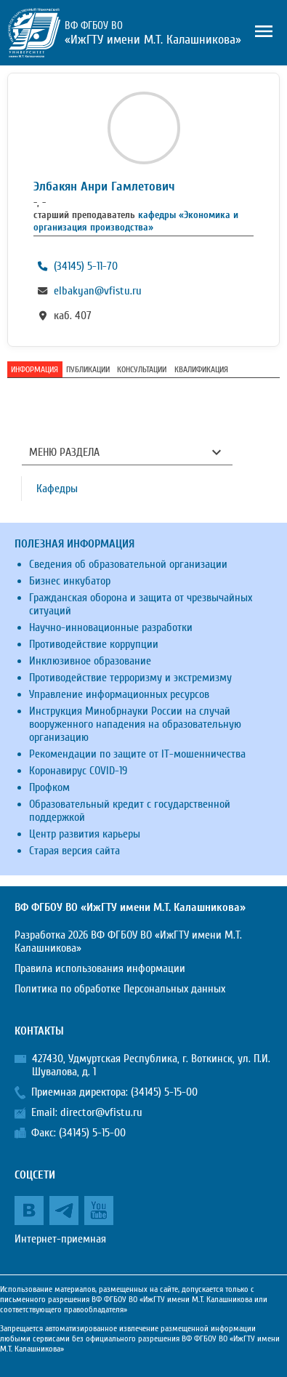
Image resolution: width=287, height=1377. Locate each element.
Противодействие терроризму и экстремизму (130, 677)
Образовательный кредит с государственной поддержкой (129, 811)
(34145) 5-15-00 (164, 1092)
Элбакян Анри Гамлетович (104, 186)
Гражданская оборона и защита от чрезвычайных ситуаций (140, 604)
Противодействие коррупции (93, 644)
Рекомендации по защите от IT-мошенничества (137, 753)
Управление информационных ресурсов (119, 694)
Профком (49, 787)
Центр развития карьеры (84, 833)
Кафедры (57, 488)
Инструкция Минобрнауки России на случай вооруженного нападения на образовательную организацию (135, 724)
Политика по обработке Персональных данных (120, 988)
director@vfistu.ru (101, 1112)
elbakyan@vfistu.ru (98, 290)
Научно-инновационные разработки (111, 627)
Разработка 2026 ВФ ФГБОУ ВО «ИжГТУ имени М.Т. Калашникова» (128, 941)
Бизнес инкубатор (69, 580)
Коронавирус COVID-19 (78, 770)
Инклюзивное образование (90, 660)
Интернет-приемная (60, 1238)
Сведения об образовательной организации (128, 564)
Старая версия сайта (74, 850)
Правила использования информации (100, 968)
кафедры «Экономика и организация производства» (135, 221)
